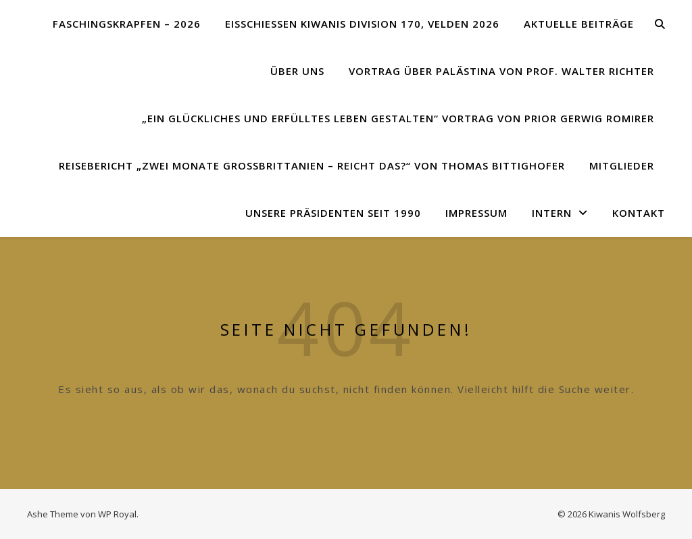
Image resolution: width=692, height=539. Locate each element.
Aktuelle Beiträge (579, 23)
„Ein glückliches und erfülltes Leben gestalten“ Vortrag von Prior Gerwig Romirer (398, 118)
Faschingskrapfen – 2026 (127, 23)
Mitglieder (621, 165)
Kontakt (638, 213)
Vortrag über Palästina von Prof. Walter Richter (501, 71)
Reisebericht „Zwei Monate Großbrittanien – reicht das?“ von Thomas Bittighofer (312, 165)
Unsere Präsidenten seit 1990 (333, 213)
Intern (552, 213)
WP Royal (117, 514)
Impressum (476, 213)
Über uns (297, 71)
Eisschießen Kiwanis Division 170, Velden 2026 (362, 23)
